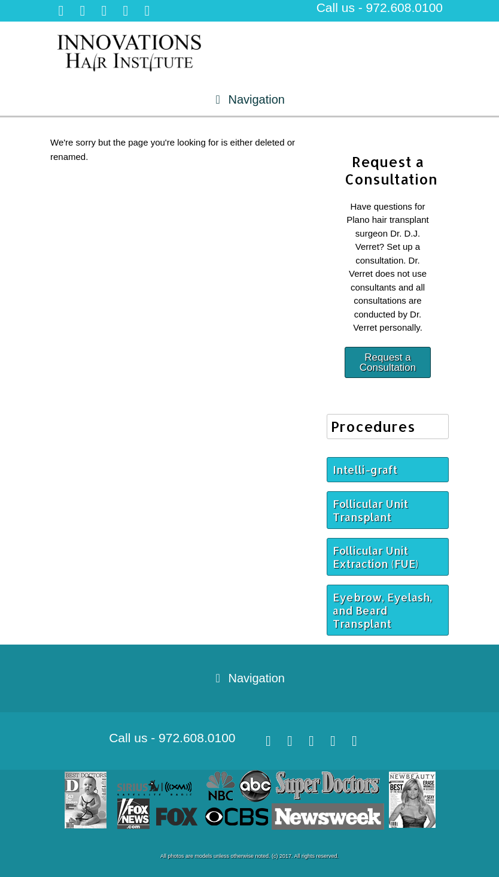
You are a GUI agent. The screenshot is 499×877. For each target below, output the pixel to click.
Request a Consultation (388, 362)
